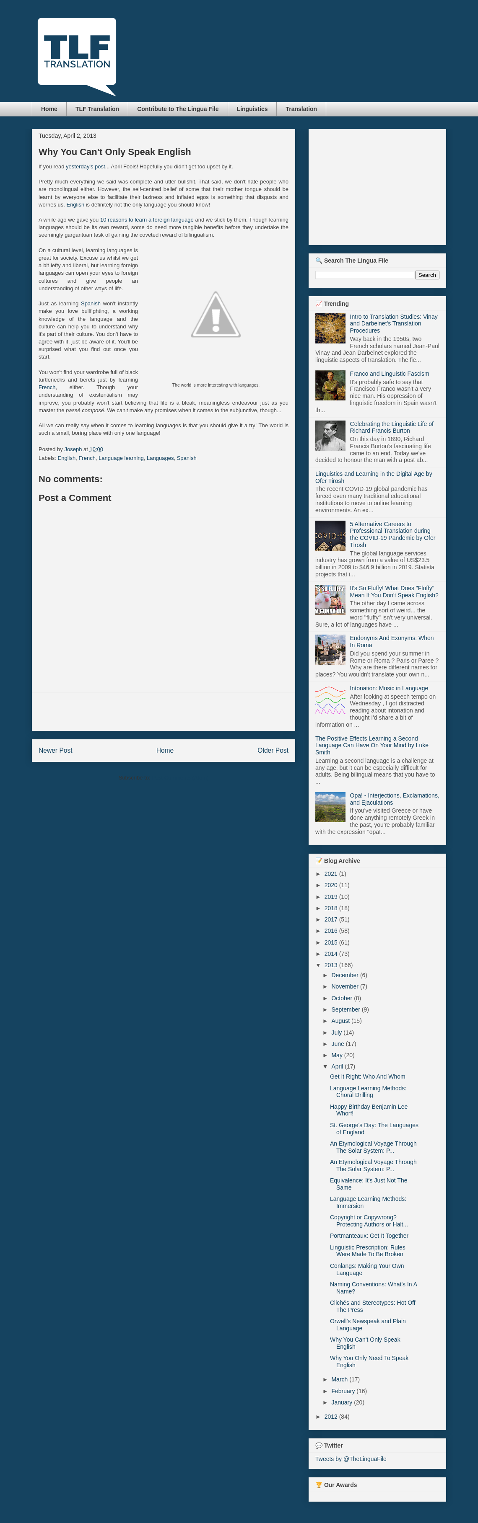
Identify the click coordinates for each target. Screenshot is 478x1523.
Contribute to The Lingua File (177, 109)
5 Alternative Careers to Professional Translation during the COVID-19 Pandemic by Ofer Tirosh (393, 534)
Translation (301, 109)
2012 (332, 1416)
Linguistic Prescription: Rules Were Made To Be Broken (367, 1251)
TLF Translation (97, 109)
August (341, 1020)
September (346, 1009)
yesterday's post (85, 166)
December (345, 975)
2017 (332, 919)
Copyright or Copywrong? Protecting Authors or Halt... (369, 1221)
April (338, 1066)
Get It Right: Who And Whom (367, 1076)
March (340, 1379)
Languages (160, 458)
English (75, 204)
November (345, 986)
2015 (332, 942)
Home (49, 109)
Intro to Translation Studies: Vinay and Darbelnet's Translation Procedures (394, 323)
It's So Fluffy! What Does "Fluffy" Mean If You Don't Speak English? (394, 592)
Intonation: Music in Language (389, 688)
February (343, 1391)
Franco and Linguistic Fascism (389, 373)
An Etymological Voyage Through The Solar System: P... (373, 1147)
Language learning (121, 458)
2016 (332, 930)
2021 (332, 873)
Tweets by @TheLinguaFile (351, 1459)
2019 (332, 896)
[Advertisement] (163, 711)
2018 (332, 908)
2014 (332, 953)
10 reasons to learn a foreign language (147, 220)
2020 (332, 885)
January (342, 1402)
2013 (332, 965)
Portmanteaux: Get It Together (369, 1235)
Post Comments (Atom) (180, 777)
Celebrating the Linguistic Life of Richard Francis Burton (392, 427)
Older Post (272, 750)
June (338, 1043)
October (342, 998)
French (47, 387)
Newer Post (56, 750)
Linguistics (252, 109)
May (337, 1055)
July (337, 1032)
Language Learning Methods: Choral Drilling (368, 1092)
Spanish (91, 303)
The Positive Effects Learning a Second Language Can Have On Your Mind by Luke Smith (372, 745)
